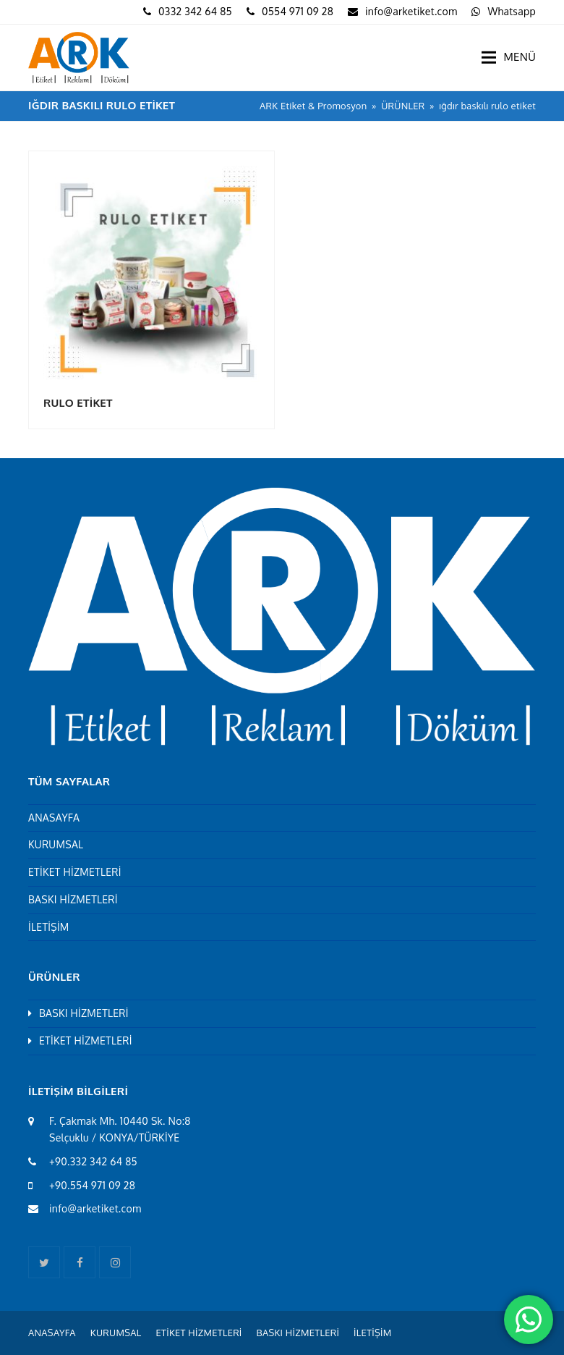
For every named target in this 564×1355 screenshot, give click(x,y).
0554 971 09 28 (297, 11)
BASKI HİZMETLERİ (73, 899)
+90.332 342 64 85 (93, 1161)
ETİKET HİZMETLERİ (74, 872)
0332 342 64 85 (195, 11)
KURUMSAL (55, 844)
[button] (509, 57)
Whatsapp (511, 11)
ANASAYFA (54, 817)
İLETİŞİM (48, 927)
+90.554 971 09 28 (92, 1185)
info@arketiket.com (411, 11)
